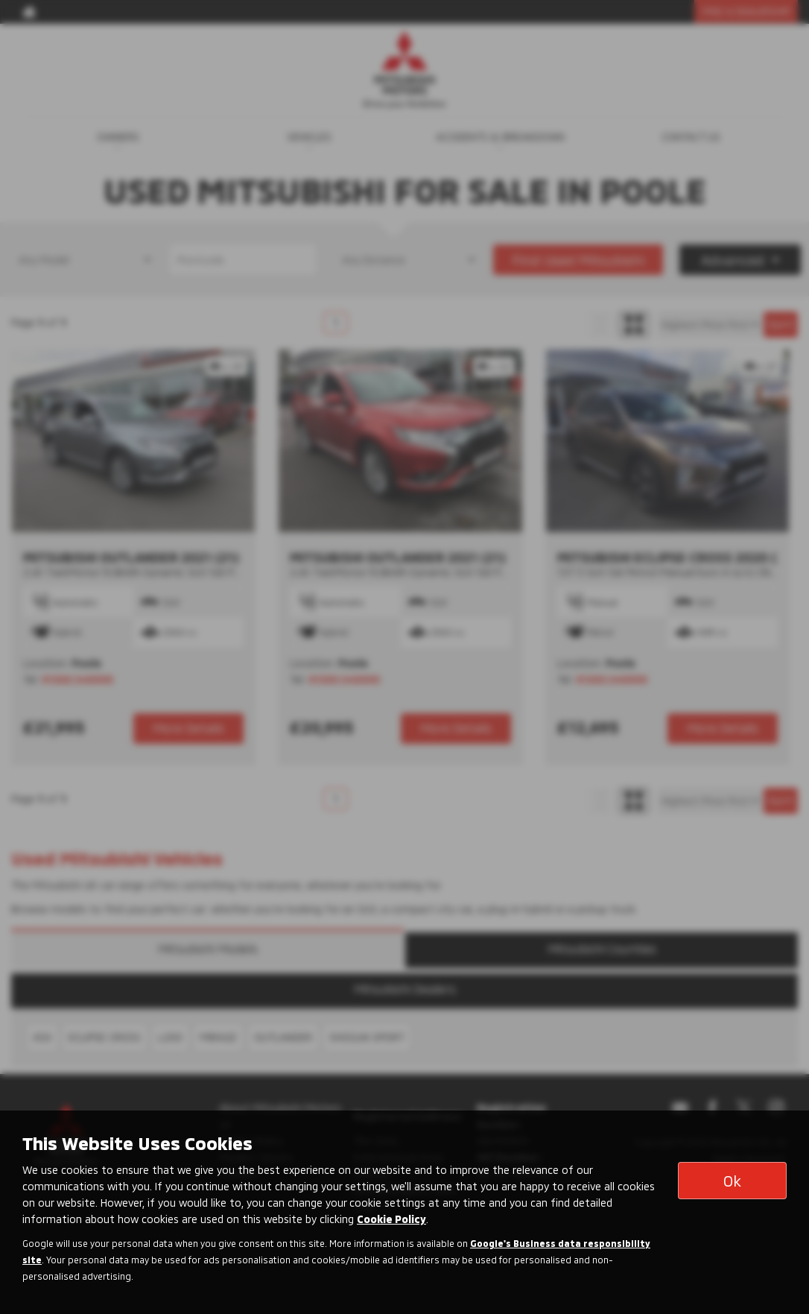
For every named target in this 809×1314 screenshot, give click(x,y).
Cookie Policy (391, 1219)
